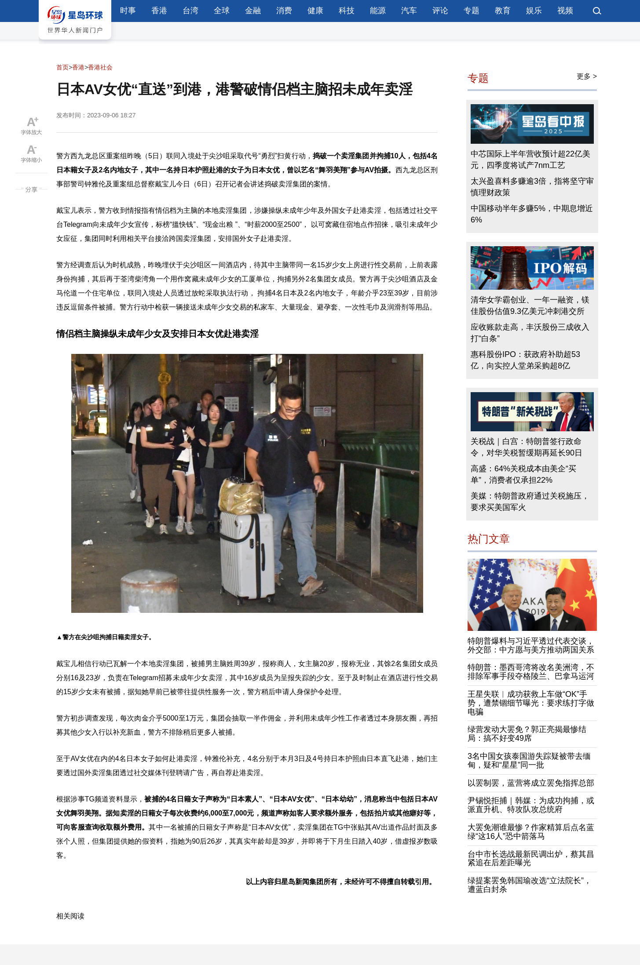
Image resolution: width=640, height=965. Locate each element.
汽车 (409, 10)
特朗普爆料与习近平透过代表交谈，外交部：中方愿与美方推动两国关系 (531, 645)
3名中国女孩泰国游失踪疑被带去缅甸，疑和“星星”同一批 (529, 760)
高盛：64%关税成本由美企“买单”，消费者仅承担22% (523, 474)
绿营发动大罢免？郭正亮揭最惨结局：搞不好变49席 (527, 734)
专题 (471, 10)
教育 (503, 10)
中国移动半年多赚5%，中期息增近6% (532, 214)
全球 (222, 10)
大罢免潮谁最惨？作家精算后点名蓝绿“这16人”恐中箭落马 (531, 832)
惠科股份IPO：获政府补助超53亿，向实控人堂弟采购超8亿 (525, 360)
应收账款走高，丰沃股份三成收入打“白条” (530, 333)
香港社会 (100, 67)
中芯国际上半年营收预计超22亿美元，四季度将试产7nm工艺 (530, 159)
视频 (565, 10)
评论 (440, 10)
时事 (128, 10)
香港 (159, 10)
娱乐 (534, 10)
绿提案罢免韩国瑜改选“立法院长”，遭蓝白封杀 (530, 885)
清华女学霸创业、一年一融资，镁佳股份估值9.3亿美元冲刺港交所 (530, 305)
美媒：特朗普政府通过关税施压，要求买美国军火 (530, 502)
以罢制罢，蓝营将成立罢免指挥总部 (531, 783)
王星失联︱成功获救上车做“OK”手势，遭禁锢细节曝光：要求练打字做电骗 (531, 703)
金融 (253, 10)
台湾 (190, 10)
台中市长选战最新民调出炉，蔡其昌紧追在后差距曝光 (531, 858)
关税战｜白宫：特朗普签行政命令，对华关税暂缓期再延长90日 (526, 447)
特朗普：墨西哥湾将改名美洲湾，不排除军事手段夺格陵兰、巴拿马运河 (531, 672)
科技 (347, 10)
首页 (62, 67)
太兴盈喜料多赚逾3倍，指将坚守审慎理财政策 (532, 187)
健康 (315, 10)
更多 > (587, 76)
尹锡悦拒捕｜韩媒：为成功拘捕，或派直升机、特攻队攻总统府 (531, 805)
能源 (378, 10)
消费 (284, 10)
